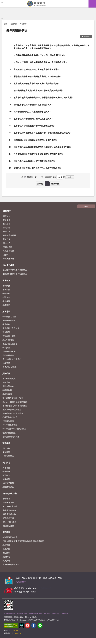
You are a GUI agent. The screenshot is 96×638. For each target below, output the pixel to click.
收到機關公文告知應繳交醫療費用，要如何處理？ (36, 139)
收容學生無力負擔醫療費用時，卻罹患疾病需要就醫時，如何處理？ (44, 97)
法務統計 (6, 479)
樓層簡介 (6, 255)
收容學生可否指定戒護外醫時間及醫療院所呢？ (35, 125)
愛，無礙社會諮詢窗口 (11, 359)
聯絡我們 (6, 243)
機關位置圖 (7, 247)
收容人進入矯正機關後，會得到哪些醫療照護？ (35, 160)
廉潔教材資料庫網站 (10, 564)
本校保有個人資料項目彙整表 (14, 405)
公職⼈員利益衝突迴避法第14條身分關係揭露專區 (23, 541)
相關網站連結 (8, 526)
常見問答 (23, 24)
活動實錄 (6, 448)
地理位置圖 (21, 581)
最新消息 (6, 382)
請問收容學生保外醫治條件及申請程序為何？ (34, 104)
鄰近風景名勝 (8, 258)
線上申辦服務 (8, 340)
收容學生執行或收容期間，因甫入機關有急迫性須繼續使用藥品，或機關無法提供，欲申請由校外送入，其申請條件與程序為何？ (52, 46)
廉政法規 (6, 549)
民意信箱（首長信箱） (11, 328)
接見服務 (6, 324)
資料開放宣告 (22, 613)
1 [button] (47, 183)
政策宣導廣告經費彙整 (11, 409)
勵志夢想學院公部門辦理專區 (14, 274)
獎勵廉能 (6, 553)
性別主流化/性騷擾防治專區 (14, 429)
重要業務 (6, 443)
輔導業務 (6, 293)
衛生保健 (6, 301)
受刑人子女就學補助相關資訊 (14, 402)
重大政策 (6, 239)
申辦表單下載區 (9, 336)
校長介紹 (6, 231)
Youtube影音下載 (10, 506)
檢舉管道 (6, 545)
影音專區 (6, 498)
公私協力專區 (8, 265)
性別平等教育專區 (10, 425)
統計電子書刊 (8, 483)
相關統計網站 (8, 487)
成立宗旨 (6, 216)
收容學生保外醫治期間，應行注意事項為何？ (34, 118)
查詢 (92, 4)
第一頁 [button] (40, 183)
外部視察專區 (8, 456)
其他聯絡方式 (45, 588)
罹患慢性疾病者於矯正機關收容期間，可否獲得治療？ (38, 76)
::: (2, 2)
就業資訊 (6, 363)
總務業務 (6, 305)
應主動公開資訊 (9, 378)
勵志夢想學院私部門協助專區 (14, 270)
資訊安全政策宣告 (35, 613)
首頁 (5, 24)
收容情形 (6, 471)
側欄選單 (4, 4)
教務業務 (6, 289)
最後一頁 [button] (55, 183)
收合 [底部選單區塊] (86, 206)
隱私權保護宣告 (9, 613)
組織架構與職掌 (9, 235)
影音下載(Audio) (9, 514)
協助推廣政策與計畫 (10, 437)
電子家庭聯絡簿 (9, 320)
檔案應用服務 (8, 355)
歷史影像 (6, 224)
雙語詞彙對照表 (9, 433)
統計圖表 (6, 475)
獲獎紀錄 (6, 227)
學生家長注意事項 (10, 344)
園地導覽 (6, 467)
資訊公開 (6, 373)
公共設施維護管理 (10, 417)
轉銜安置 (6, 347)
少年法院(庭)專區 (9, 367)
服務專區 (13, 24)
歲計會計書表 (8, 386)
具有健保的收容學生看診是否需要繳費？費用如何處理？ (39, 153)
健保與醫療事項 (16, 30)
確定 (69, 177)
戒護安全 (6, 297)
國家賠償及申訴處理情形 (12, 413)
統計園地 (6, 462)
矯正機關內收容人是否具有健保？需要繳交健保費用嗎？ (39, 90)
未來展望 (6, 452)
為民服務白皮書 (9, 351)
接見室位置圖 (8, 251)
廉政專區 (6, 532)
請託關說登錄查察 (10, 537)
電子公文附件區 (9, 522)
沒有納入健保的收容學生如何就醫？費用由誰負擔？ (37, 83)
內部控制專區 (8, 421)
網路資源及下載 (10, 493)
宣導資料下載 (8, 518)
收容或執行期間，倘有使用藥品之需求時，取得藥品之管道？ (41, 62)
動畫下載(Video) (9, 510)
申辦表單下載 (8, 502)
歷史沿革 (6, 220)
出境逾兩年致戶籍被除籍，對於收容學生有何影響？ (37, 69)
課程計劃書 (7, 390)
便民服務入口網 (9, 316)
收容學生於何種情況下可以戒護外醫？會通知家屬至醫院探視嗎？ (43, 132)
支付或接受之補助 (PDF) (12, 398)
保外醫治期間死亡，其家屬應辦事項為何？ (33, 111)
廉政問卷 (6, 557)
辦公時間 (65, 613)
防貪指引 (6, 560)
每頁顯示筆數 (50, 177)
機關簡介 (7, 210)
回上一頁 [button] (87, 36)
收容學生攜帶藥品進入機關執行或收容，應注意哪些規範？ (40, 55)
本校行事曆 (7, 394)
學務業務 (6, 285)
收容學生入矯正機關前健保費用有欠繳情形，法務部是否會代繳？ (43, 146)
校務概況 (6, 280)
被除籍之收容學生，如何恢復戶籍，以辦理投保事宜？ (38, 167)
